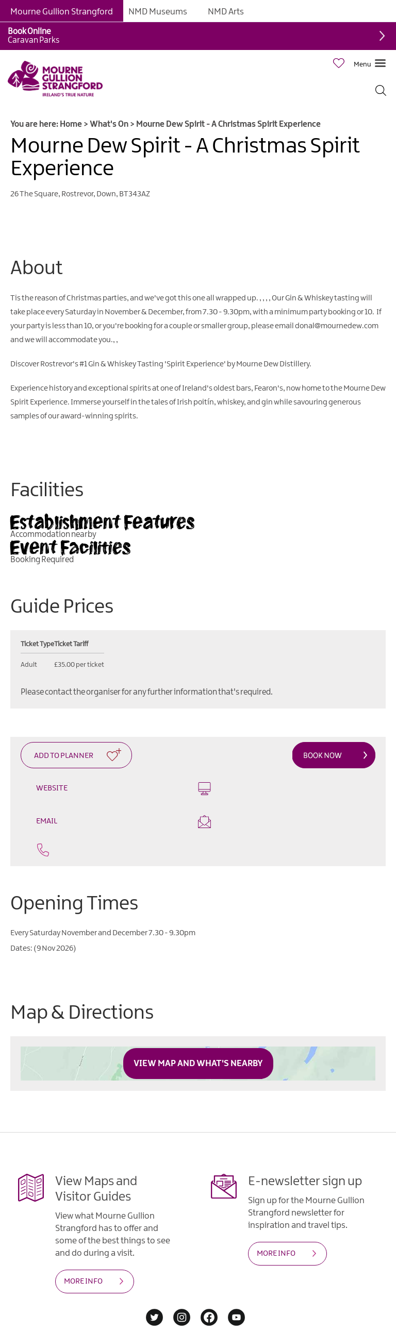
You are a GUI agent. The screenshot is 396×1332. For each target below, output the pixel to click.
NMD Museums (157, 11)
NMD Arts (226, 11)
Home (71, 124)
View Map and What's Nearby (198, 1033)
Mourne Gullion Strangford (61, 11)
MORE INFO (83, 1251)
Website (105, 786)
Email (290, 791)
